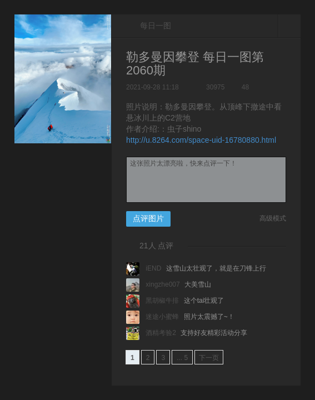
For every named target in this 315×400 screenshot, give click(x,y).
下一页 (209, 358)
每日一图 (148, 26)
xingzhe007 (154, 284)
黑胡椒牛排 (153, 300)
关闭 (289, 25)
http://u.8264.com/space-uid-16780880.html (201, 140)
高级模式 (272, 218)
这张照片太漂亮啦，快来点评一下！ (206, 180)
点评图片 (148, 218)
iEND (144, 268)
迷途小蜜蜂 (153, 317)
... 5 (182, 358)
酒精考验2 (152, 333)
